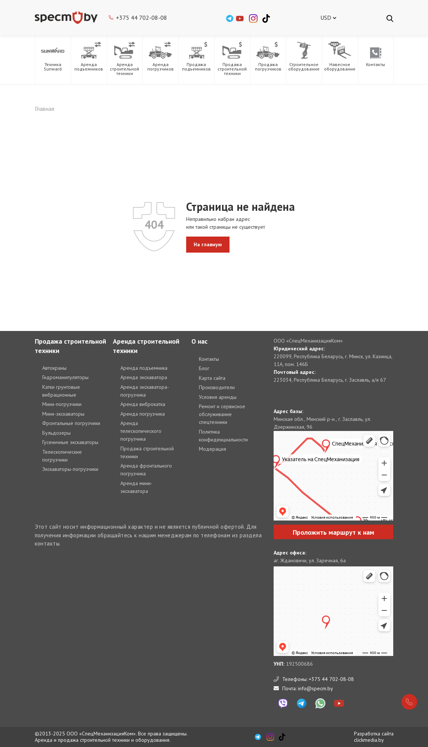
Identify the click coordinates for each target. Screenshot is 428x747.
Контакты (209, 359)
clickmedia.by (369, 740)
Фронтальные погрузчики (71, 423)
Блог (204, 368)
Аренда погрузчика (142, 413)
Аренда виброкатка (142, 404)
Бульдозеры (56, 432)
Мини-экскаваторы (63, 413)
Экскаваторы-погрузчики (70, 469)
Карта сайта (212, 378)
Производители (217, 387)
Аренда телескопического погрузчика (140, 431)
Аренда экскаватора (143, 377)
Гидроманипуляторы (65, 377)
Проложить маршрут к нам (333, 532)
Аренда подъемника (143, 368)
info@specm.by (315, 688)
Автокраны (54, 368)
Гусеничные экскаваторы (70, 442)
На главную (208, 244)
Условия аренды (218, 397)
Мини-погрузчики (61, 404)
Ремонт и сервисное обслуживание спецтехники (222, 414)
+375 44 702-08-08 (141, 17)
